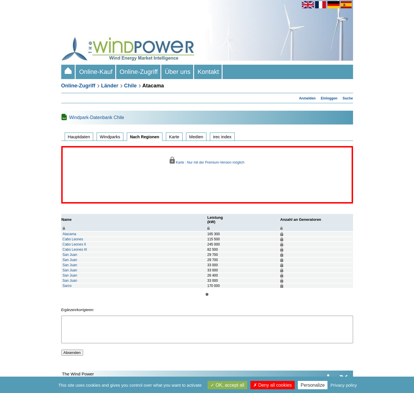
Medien (196, 136)
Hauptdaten (79, 136)
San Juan (70, 255)
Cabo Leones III (75, 250)
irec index (222, 136)
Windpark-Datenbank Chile (96, 117)
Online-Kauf (96, 71)
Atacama (69, 234)
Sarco (67, 286)
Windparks (110, 136)
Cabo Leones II (74, 244)
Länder (109, 86)
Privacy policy (344, 385)
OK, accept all (227, 385)
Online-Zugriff (138, 71)
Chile (130, 86)
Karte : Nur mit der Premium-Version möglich (207, 160)
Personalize (313, 385)
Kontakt (208, 71)
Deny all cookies (272, 385)
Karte (174, 136)
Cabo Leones (73, 239)
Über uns (177, 71)
